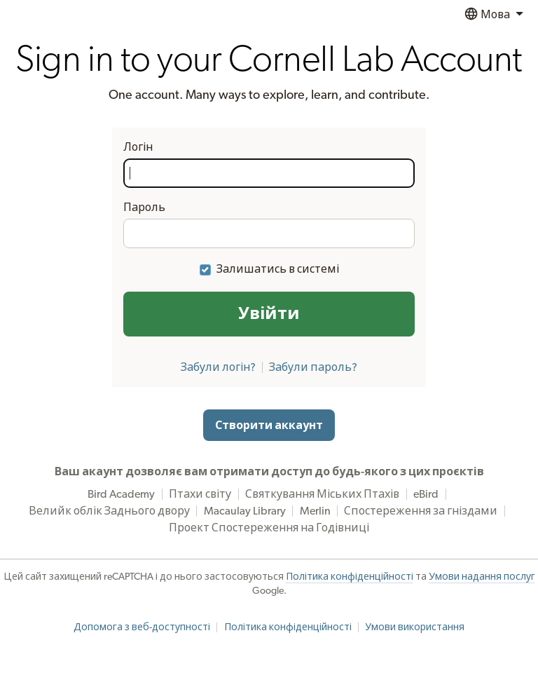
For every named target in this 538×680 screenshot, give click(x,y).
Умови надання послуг (482, 577)
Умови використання (414, 627)
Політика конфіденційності (349, 577)
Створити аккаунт (269, 425)
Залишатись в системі (277, 269)
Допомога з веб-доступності (142, 627)
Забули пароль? (313, 367)
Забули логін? (218, 367)
